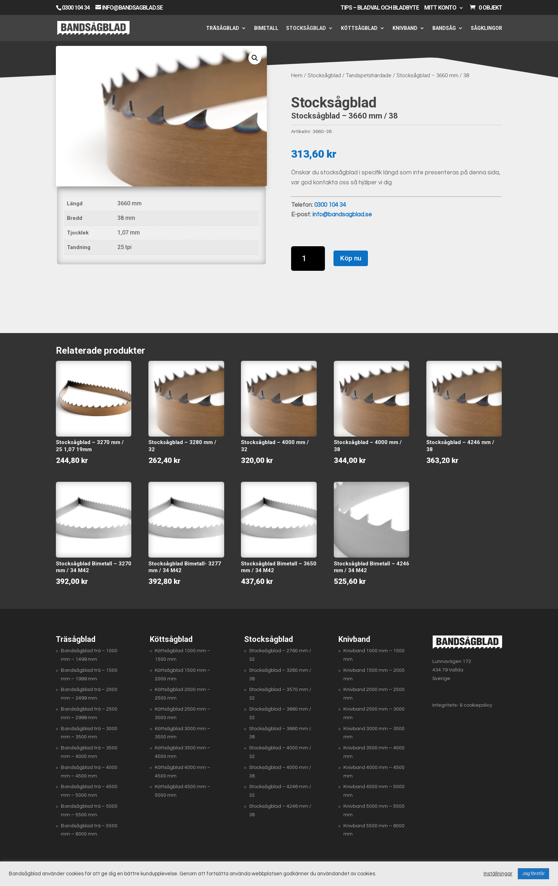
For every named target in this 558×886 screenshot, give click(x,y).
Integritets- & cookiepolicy (462, 705)
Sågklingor (486, 28)
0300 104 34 (76, 7)
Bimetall (266, 28)
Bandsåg (444, 28)
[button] (254, 58)
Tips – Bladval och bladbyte (380, 8)
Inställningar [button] (498, 873)
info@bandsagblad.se (342, 214)
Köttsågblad (359, 28)
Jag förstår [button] (533, 873)
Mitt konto (440, 8)
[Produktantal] (308, 258)
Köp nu (350, 258)
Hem (296, 75)
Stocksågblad (306, 28)
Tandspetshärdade (368, 75)
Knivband (405, 28)
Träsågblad (222, 28)
